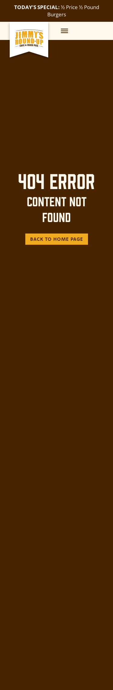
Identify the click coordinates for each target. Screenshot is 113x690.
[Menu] (64, 30)
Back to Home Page (56, 239)
